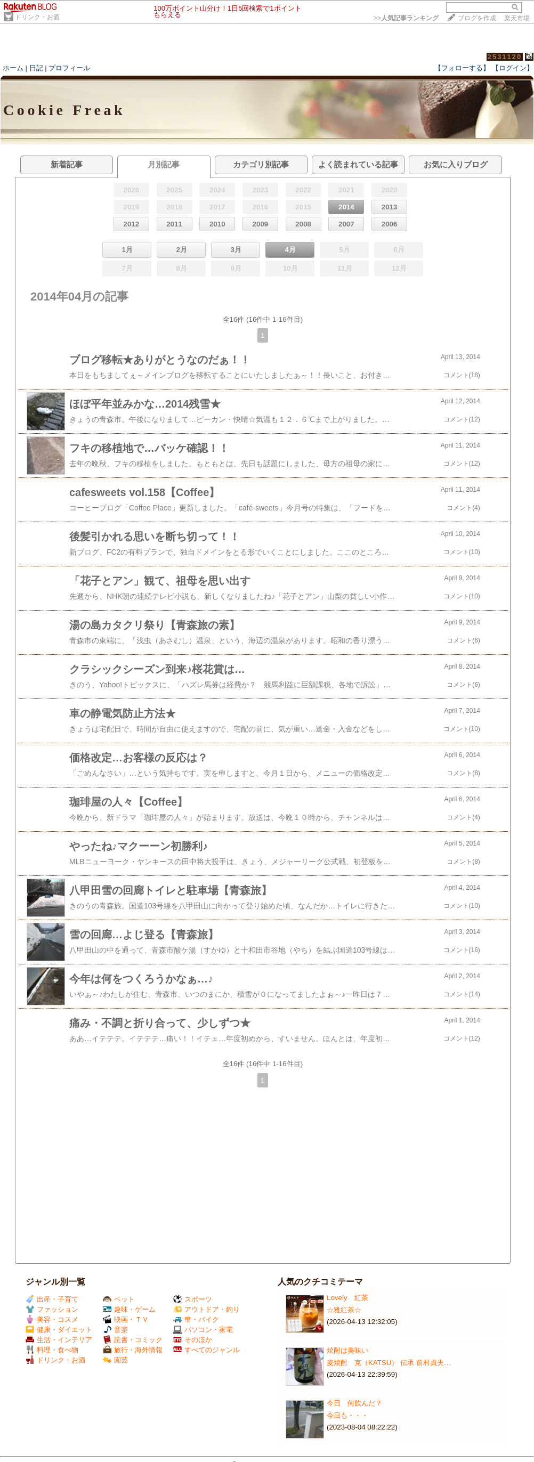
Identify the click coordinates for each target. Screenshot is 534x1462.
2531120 (505, 57)
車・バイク (196, 1319)
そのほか (192, 1340)
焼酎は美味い (347, 1350)
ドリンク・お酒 (37, 17)
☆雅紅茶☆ (344, 1310)
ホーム (13, 68)
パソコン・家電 (203, 1330)
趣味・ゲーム (129, 1309)
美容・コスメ (52, 1319)
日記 (36, 68)
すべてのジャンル (206, 1350)
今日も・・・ (347, 1415)
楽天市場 (517, 18)
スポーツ (192, 1299)
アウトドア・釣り (206, 1309)
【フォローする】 (462, 68)
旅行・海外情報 (133, 1350)
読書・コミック (133, 1340)
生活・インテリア (59, 1340)
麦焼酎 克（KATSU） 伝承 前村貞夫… (389, 1363)
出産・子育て (52, 1299)
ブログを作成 (477, 18)
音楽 (115, 1330)
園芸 (115, 1360)
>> (406, 18)
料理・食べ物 (52, 1350)
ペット (119, 1299)
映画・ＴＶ (126, 1319)
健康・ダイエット (59, 1330)
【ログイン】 (512, 68)
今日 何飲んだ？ (354, 1403)
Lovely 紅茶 (347, 1298)
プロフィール (69, 68)
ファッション (52, 1309)
